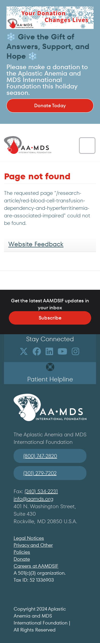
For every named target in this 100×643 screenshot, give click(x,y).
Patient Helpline (50, 379)
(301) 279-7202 (40, 473)
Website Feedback (35, 244)
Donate (22, 559)
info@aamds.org (33, 499)
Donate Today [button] (50, 105)
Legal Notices (29, 538)
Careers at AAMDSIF (36, 566)
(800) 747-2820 (40, 456)
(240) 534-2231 (41, 491)
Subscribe (50, 317)
